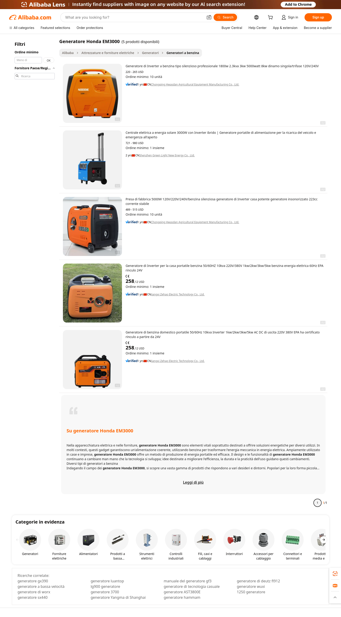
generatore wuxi (251, 586)
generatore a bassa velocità (41, 586)
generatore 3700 (105, 591)
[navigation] (34, 273)
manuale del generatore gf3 (188, 580)
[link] (335, 574)
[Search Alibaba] (134, 17)
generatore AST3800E (182, 591)
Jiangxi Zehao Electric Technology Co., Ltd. (177, 294)
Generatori (150, 53)
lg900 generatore (105, 586)
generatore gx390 (33, 580)
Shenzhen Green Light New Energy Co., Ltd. (167, 155)
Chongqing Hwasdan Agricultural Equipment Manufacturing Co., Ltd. (195, 84)
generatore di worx (34, 591)
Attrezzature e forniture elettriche (107, 53)
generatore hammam (182, 597)
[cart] (271, 18)
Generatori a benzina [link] (182, 53)
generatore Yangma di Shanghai (118, 597)
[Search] (225, 17)
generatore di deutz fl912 (258, 580)
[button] (209, 17)
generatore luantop (107, 580)
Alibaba (68, 53)
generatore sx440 (33, 597)
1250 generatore (251, 591)
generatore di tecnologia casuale (192, 586)
